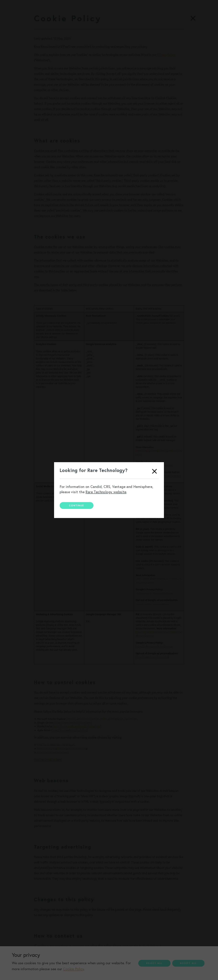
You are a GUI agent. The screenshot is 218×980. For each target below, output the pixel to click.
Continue (76, 505)
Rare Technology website (106, 492)
